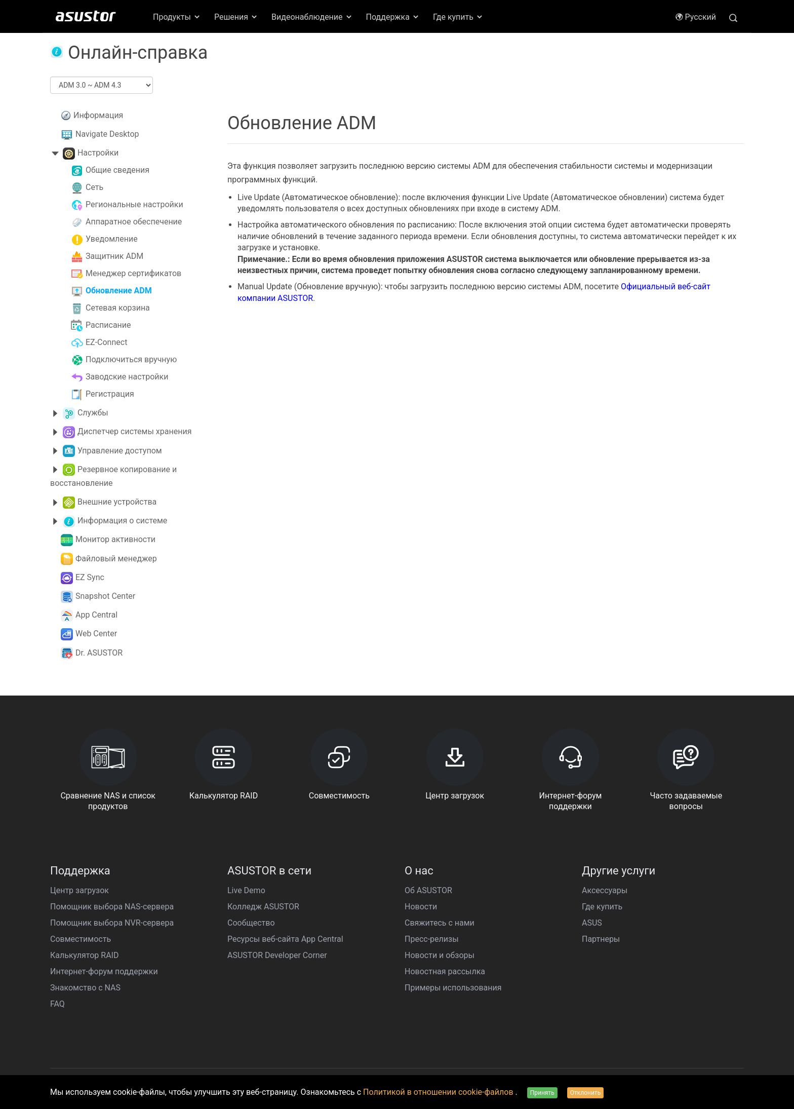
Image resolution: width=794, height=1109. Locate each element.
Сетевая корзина (118, 308)
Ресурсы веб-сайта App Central (285, 939)
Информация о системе (122, 520)
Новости (421, 906)
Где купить (602, 906)
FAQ (57, 1004)
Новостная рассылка (445, 971)
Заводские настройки (127, 376)
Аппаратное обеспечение (134, 221)
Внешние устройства (116, 502)
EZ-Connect (106, 342)
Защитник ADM (114, 256)
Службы (92, 412)
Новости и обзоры (439, 955)
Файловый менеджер (116, 558)
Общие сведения (117, 170)
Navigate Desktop (107, 134)
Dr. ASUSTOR (99, 653)
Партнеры (601, 939)
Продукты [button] (177, 17)
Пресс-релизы (432, 939)
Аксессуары (604, 890)
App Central (96, 615)
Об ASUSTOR (428, 890)
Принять (542, 1092)
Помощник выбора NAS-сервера (112, 906)
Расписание (108, 325)
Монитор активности (115, 539)
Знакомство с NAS (85, 987)
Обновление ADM (119, 290)
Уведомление (112, 239)
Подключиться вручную (131, 359)
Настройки (97, 153)
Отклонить (585, 1092)
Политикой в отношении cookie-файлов (439, 1092)
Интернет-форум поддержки (104, 971)
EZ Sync (89, 577)
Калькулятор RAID (84, 955)
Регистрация (110, 394)
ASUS (592, 923)
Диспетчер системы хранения (134, 431)
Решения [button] (236, 17)
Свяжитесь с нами (439, 923)
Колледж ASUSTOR (263, 906)
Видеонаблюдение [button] (311, 17)
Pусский (695, 17)
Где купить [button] (458, 17)
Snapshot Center (105, 596)
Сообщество (251, 923)
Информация (98, 115)
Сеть (94, 187)
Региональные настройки (134, 204)
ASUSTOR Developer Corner (277, 955)
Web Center (96, 633)
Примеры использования (453, 987)
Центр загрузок (79, 890)
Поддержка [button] (393, 17)
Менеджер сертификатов (133, 273)
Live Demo (246, 890)
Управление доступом (119, 450)
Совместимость (80, 939)
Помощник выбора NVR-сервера (112, 923)
